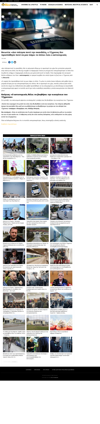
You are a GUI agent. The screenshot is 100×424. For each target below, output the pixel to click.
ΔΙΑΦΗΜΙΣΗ (10, 0)
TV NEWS (43, 5)
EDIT (91, 5)
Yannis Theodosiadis (54, 377)
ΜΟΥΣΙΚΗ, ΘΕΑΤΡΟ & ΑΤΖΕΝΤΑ (76, 5)
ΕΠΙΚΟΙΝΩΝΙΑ (16, 0)
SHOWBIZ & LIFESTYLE (29, 5)
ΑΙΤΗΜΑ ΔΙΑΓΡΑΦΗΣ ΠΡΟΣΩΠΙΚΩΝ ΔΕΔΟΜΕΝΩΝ (63, 369)
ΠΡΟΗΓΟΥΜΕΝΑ (7, 361)
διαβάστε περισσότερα (8, 124)
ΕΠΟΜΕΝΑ (14, 361)
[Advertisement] (87, 32)
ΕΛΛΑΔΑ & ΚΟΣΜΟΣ (55, 5)
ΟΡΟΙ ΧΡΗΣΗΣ (46, 369)
